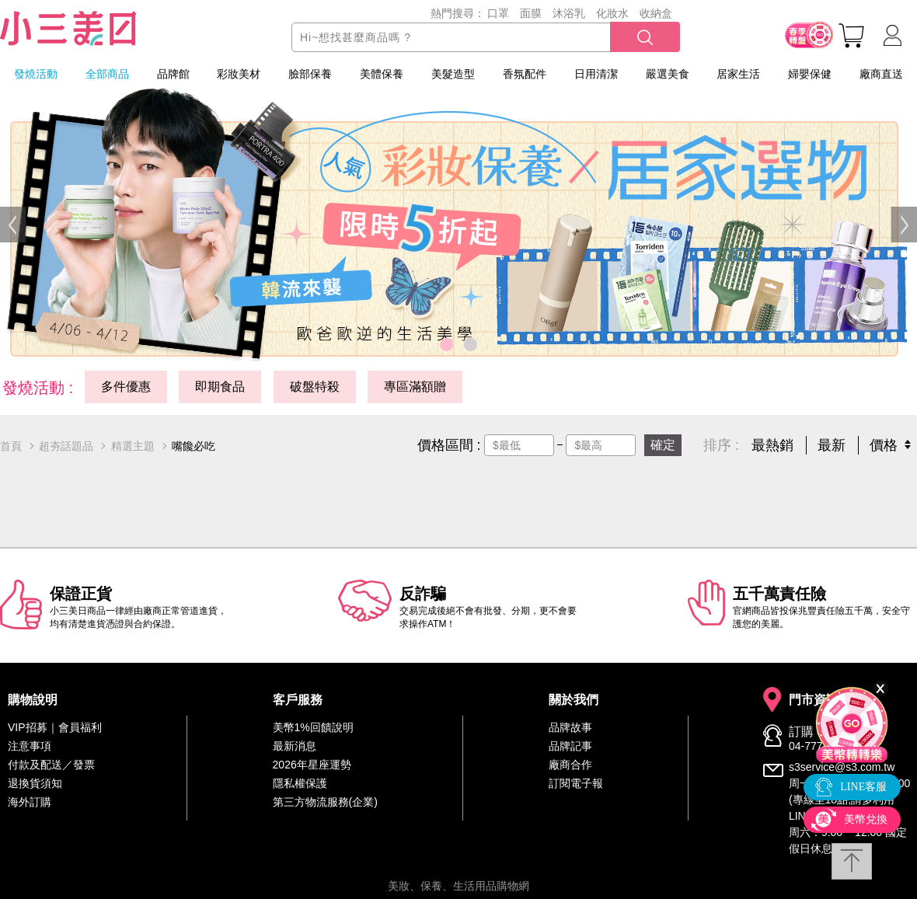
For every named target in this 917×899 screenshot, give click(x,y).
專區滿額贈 (415, 386)
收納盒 (656, 13)
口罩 (498, 13)
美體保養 (381, 74)
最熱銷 (772, 445)
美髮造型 (453, 74)
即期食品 (220, 386)
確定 (662, 444)
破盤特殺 (315, 386)
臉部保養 (310, 74)
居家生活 (738, 74)
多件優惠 (126, 386)
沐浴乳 (569, 13)
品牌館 (173, 74)
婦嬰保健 (810, 74)
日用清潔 (596, 74)
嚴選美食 (667, 74)
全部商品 (107, 74)
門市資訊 (814, 700)
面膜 (531, 13)
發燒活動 (36, 74)
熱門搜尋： (458, 13)
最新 (832, 445)
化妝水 (612, 13)
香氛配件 (524, 74)
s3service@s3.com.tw (841, 767)
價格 (884, 445)
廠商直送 (881, 74)
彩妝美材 (238, 74)
